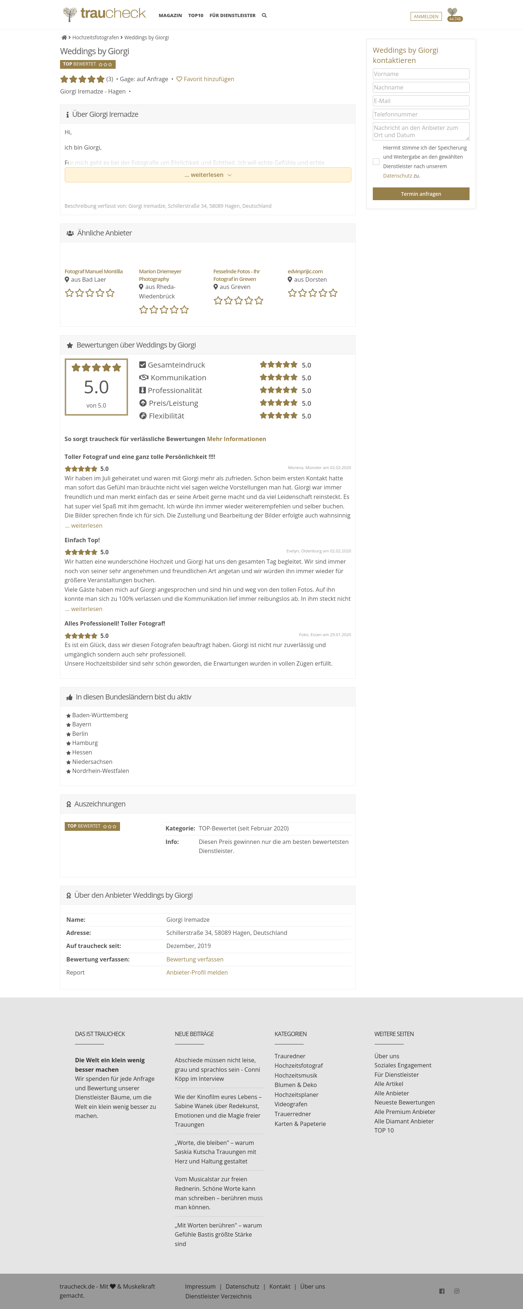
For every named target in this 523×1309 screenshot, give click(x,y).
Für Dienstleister (397, 1075)
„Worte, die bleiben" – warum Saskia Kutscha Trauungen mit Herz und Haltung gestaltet (215, 1152)
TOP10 (196, 15)
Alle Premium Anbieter (405, 1112)
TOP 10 (384, 1130)
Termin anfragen (421, 193)
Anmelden (426, 17)
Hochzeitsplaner (297, 1095)
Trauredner (290, 1056)
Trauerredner (293, 1114)
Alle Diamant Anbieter (404, 1121)
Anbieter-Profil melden (197, 972)
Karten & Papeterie (300, 1124)
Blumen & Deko (296, 1085)
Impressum (200, 1286)
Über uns (387, 1056)
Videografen (291, 1104)
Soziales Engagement (403, 1065)
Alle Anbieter (392, 1093)
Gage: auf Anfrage (144, 79)
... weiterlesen (204, 175)
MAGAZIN (170, 15)
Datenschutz (397, 175)
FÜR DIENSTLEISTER (232, 15)
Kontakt (279, 1286)
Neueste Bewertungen (405, 1102)
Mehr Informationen (235, 439)
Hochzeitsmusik (296, 1075)
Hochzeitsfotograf (299, 1066)
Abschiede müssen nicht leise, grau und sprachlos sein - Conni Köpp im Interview (217, 1069)
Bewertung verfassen (195, 959)
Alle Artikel (389, 1084)
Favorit (205, 79)
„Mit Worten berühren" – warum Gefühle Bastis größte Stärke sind (218, 1234)
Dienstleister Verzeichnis (218, 1296)
